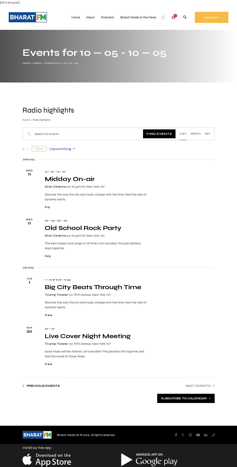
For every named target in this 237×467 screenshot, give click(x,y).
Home (26, 63)
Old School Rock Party (83, 228)
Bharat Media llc (68, 435)
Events (37, 63)
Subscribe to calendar (184, 398)
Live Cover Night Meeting (88, 336)
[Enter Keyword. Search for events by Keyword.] (85, 134)
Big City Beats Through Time (93, 287)
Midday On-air (70, 179)
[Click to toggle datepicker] (62, 148)
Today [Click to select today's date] (39, 149)
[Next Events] (28, 149)
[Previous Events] (23, 149)
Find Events (159, 133)
